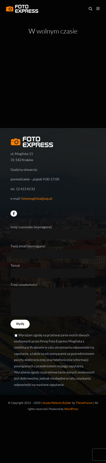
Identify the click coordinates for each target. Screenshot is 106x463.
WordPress (71, 409)
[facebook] (14, 213)
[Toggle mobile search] (90, 9)
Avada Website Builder (57, 402)
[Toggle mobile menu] (98, 9)
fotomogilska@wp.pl (36, 198)
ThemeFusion (84, 402)
